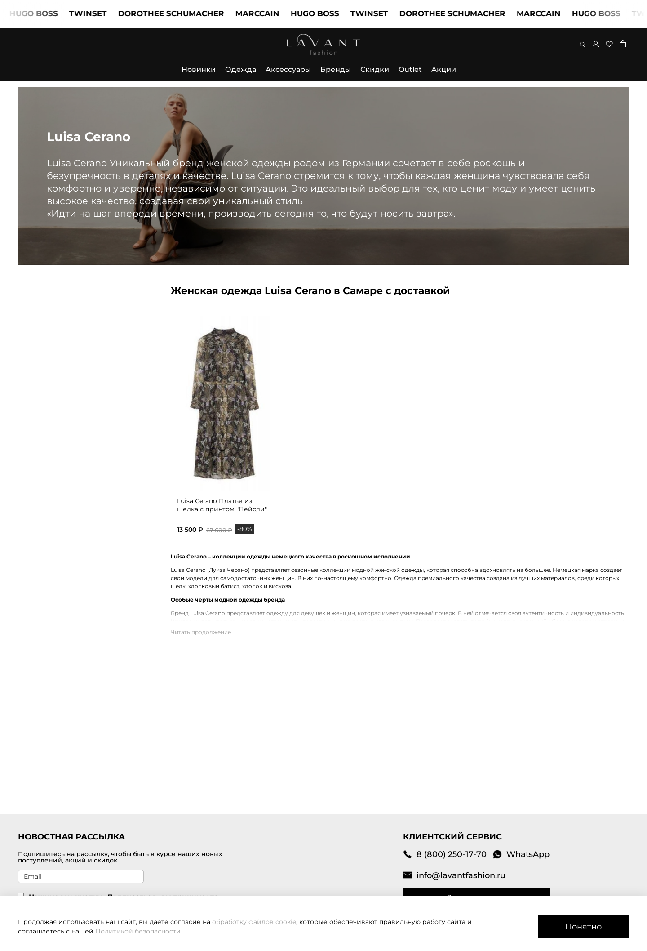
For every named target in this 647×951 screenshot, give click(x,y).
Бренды (335, 69)
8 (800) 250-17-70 (445, 854)
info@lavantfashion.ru (454, 875)
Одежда (240, 69)
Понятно (583, 926)
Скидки (374, 69)
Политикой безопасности (138, 931)
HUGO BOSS (41, 13)
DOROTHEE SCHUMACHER (179, 13)
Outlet (410, 69)
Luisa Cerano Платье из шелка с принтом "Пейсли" (222, 505)
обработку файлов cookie (254, 922)
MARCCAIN (265, 13)
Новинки (199, 69)
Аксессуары (288, 69)
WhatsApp (521, 854)
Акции (443, 69)
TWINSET (96, 13)
